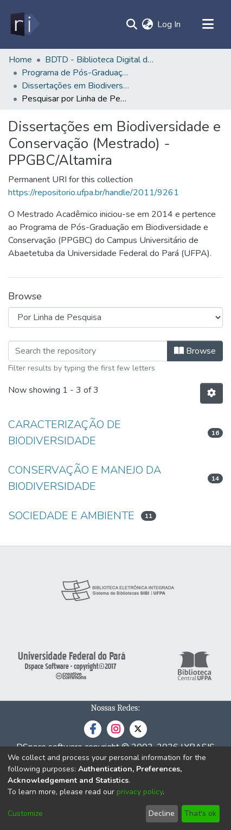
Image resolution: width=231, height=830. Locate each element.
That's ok (200, 813)
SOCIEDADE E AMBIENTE (71, 515)
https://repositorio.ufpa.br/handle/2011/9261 (93, 193)
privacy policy (140, 792)
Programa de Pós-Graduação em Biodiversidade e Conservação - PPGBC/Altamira (76, 73)
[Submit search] (131, 24)
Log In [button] (169, 24)
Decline (162, 813)
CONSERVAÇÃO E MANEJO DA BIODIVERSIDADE (84, 478)
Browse (195, 351)
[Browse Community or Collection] (115, 317)
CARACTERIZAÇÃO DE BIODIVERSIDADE (64, 432)
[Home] (24, 24)
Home (20, 60)
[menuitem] (147, 24)
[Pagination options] (211, 393)
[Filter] (88, 351)
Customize (25, 813)
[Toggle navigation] (208, 24)
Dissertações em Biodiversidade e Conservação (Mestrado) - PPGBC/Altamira (76, 86)
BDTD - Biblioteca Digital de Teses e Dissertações (99, 60)
